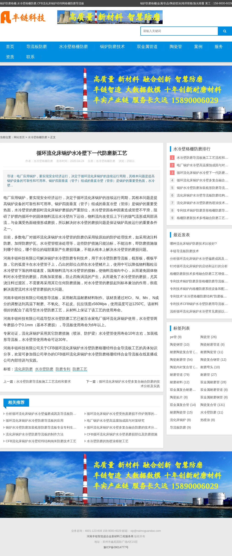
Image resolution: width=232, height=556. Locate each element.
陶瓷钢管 (179, 344)
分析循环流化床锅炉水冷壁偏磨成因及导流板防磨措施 (42, 414)
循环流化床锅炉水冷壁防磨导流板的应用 (34, 420)
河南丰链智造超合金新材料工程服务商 (110, 536)
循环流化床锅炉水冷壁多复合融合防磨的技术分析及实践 (123, 427)
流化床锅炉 (180, 420)
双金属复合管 (183, 405)
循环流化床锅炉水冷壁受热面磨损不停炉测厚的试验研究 (123, 414)
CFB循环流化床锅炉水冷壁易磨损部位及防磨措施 (122, 434)
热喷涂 (207, 420)
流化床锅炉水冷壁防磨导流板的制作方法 (34, 434)
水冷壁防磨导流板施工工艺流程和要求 (43, 381)
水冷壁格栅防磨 (73, 46)
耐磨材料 (179, 382)
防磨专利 (63, 369)
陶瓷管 (176, 46)
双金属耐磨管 (213, 382)
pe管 (176, 337)
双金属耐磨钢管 (214, 397)
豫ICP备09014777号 (116, 547)
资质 (10, 57)
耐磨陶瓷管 (211, 352)
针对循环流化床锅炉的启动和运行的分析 (199, 266)
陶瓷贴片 (179, 397)
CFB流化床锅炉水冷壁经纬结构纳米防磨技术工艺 (41, 441)
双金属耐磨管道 (214, 390)
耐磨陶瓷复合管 (184, 352)
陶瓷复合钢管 (213, 359)
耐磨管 (208, 374)
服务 (219, 46)
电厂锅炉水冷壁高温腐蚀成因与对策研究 (116, 420)
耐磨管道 (179, 374)
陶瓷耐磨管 (181, 359)
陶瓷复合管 (212, 405)
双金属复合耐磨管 (185, 390)
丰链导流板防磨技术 (184, 251)
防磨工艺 (80, 369)
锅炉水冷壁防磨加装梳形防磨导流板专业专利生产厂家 (42, 427)
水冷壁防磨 (44, 369)
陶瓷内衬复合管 (184, 367)
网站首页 (19, 137)
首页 (10, 46)
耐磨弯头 (210, 367)
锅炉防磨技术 (112, 46)
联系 (30, 57)
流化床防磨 (23, 369)
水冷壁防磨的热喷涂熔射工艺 (107, 441)
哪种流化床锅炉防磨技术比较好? (193, 243)
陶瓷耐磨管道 (212, 344)
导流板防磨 (36, 46)
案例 (198, 46)
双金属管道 (147, 46)
